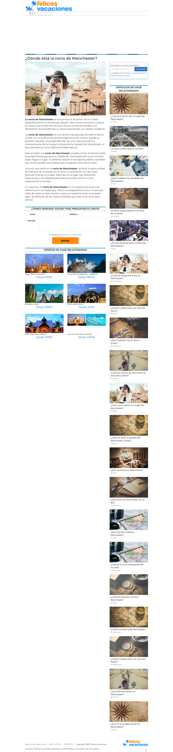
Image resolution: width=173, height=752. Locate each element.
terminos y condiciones (132, 73)
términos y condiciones (71, 235)
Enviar (65, 240)
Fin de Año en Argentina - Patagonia (82, 274)
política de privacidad (120, 75)
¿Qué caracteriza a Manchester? (127, 470)
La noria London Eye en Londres (127, 149)
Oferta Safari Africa (75, 304)
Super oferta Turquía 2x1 (35, 274)
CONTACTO (68, 744)
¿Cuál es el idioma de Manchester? (128, 629)
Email (32, 214)
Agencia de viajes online (36, 744)
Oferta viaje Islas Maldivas (35, 334)
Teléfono (73, 214)
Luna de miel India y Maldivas (79, 334)
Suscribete (141, 69)
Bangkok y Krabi (32, 304)
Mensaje (31, 221)
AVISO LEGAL (55, 744)
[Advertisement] (86, 34)
